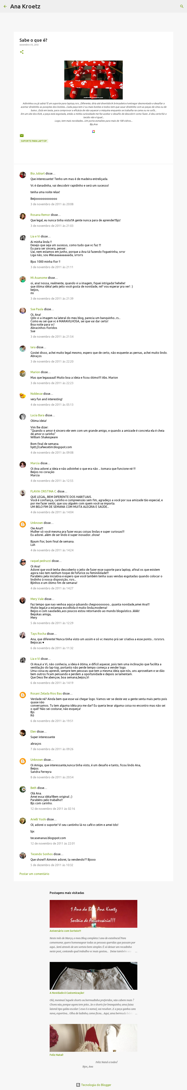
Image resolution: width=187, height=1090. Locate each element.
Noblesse (36, 393)
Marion (35, 372)
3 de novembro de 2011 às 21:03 (51, 225)
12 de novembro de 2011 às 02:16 (52, 808)
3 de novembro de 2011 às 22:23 (51, 383)
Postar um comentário (34, 873)
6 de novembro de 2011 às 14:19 (51, 682)
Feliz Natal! (56, 1054)
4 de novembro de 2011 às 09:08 (51, 452)
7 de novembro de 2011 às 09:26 (51, 749)
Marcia (35, 463)
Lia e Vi (35, 236)
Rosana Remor (40, 214)
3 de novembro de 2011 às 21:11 (51, 267)
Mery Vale (37, 599)
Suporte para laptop (34, 141)
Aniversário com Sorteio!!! (65, 930)
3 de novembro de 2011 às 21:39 (51, 298)
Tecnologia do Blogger (93, 1085)
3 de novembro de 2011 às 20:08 (51, 204)
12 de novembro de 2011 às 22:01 (52, 843)
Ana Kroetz (25, 6)
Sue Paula (36, 309)
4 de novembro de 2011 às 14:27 (51, 588)
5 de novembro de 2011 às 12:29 (51, 623)
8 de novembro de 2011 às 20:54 (51, 777)
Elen (33, 731)
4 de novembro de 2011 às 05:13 (51, 404)
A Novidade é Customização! (67, 992)
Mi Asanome (38, 277)
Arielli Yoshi (38, 819)
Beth (33, 787)
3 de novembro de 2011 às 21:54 (51, 336)
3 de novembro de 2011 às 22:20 (51, 361)
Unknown (36, 522)
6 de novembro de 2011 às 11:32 (51, 648)
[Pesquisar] (45, 6)
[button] (22, 52)
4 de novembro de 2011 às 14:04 (51, 512)
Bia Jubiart (37, 173)
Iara (33, 347)
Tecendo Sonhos (41, 854)
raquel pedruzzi (40, 560)
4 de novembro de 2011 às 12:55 (51, 480)
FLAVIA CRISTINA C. (43, 491)
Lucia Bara (37, 415)
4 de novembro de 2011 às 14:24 (51, 550)
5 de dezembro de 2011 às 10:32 (51, 865)
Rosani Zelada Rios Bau (46, 693)
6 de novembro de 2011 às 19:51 (51, 721)
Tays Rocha (38, 633)
